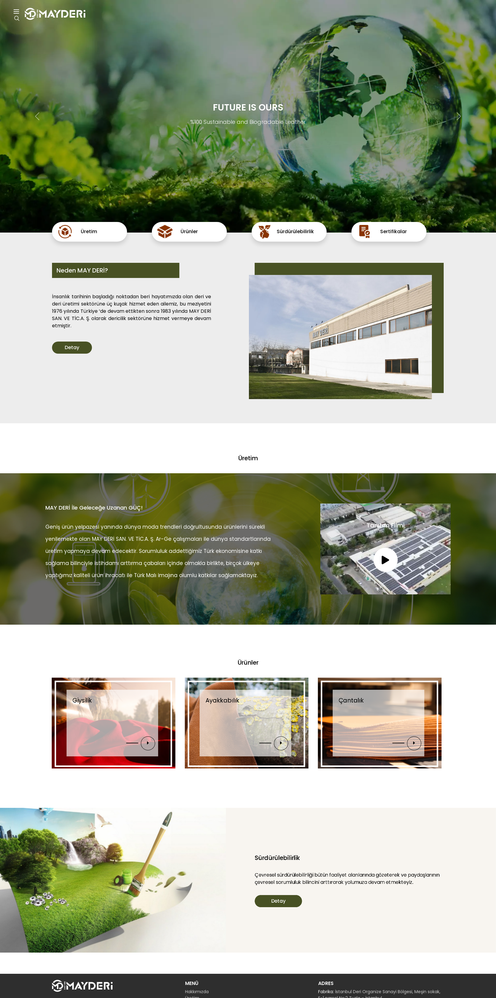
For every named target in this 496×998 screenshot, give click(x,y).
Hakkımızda (197, 992)
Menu (16, 11)
